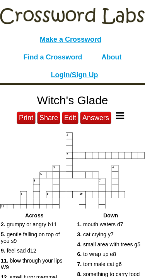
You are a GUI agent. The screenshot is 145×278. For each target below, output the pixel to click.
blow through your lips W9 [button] (32, 264)
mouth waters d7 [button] (100, 224)
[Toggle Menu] (120, 115)
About (112, 57)
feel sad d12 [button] (18, 250)
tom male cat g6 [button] (99, 264)
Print (26, 118)
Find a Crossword (53, 57)
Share (48, 118)
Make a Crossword (70, 39)
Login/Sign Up (74, 75)
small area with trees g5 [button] (108, 244)
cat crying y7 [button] (95, 234)
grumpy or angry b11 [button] (29, 224)
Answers (95, 118)
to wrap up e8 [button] (96, 254)
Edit (70, 118)
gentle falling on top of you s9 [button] (30, 237)
